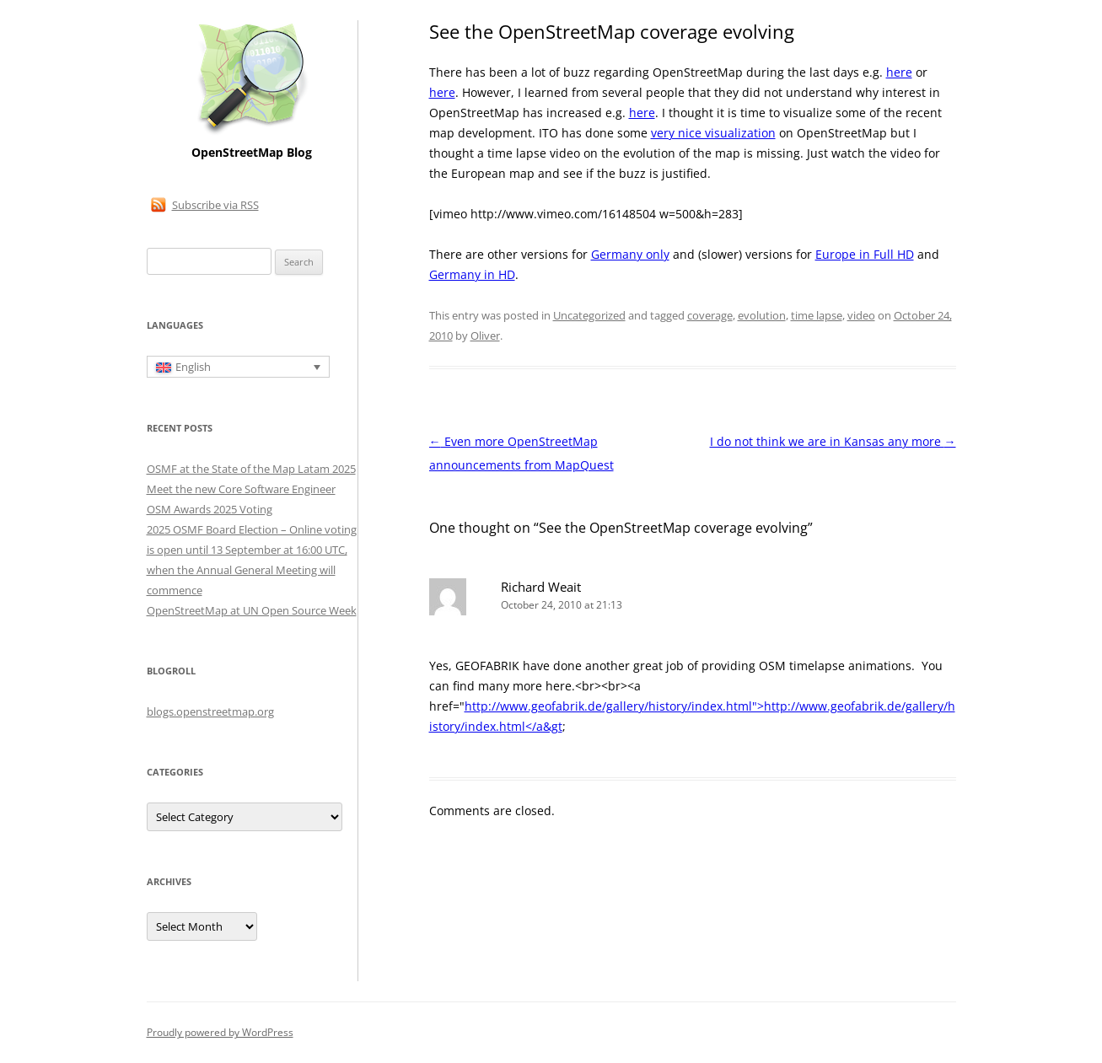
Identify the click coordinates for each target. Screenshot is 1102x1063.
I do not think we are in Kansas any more (833, 441)
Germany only (630, 254)
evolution (762, 315)
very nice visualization (713, 133)
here (899, 72)
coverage (710, 315)
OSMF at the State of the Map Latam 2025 (251, 468)
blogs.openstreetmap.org (210, 711)
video (861, 315)
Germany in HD (472, 274)
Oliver (485, 335)
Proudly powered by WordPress (220, 1032)
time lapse (816, 315)
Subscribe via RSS (215, 204)
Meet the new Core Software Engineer (241, 489)
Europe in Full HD (864, 254)
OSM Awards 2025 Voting (209, 509)
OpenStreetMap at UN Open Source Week (252, 610)
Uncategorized (589, 315)
